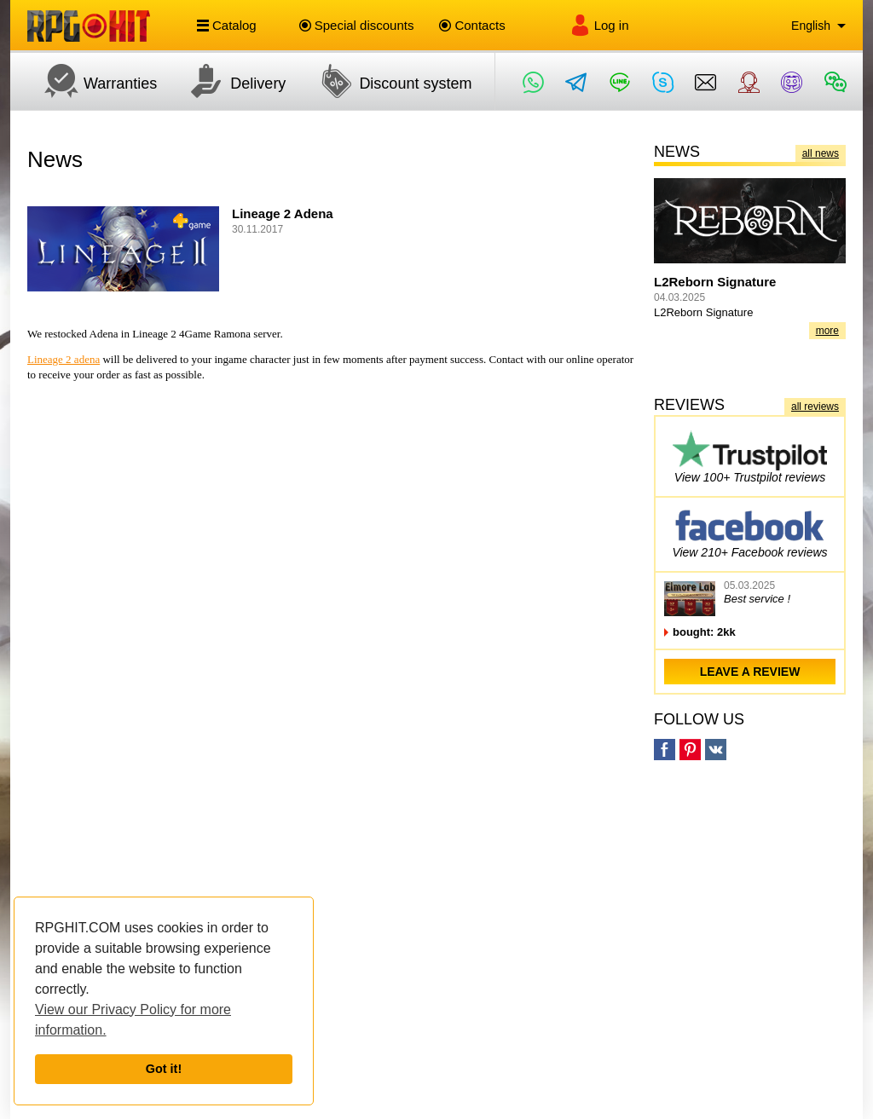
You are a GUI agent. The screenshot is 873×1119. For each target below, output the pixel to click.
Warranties (92, 81)
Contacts (472, 25)
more (827, 331)
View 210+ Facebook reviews (749, 531)
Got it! (164, 1069)
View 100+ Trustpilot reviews (750, 456)
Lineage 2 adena (63, 359)
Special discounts (356, 25)
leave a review (750, 671)
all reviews (815, 406)
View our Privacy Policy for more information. (133, 1019)
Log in (599, 25)
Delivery (230, 81)
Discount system (387, 81)
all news (820, 153)
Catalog (227, 25)
